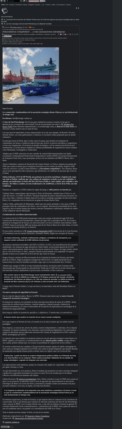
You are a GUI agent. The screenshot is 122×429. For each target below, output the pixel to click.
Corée (13, 40)
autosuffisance (39, 34)
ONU (31, 43)
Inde (20, 40)
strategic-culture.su (17, 27)
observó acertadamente (27, 379)
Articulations (18, 4)
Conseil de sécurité (47, 38)
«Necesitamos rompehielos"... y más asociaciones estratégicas (33, 31)
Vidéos (54, 4)
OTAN (23, 43)
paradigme (32, 34)
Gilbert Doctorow (13, 42)
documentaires (7, 17)
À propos (68, 4)
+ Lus (42, 4)
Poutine (20, 42)
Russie (6, 40)
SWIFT (38, 43)
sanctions (53, 34)
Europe (23, 38)
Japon (17, 40)
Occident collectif (62, 38)
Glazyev (6, 42)
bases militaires (29, 38)
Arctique (33, 40)
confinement (17, 38)
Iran (23, 40)
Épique (25, 4)
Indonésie (27, 40)
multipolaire (47, 34)
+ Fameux (48, 4)
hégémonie (7, 34)
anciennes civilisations (23, 34)
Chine (9, 40)
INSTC (27, 43)
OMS (34, 43)
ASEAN (20, 43)
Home (3, 4)
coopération (13, 34)
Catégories (31, 4)
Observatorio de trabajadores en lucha (29, 418)
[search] (12, 1)
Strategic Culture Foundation (38, 416)
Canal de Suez (38, 38)
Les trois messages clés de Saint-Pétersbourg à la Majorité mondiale (28, 24)
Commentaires (60, 4)
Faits (7, 4)
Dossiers (37, 4)
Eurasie (55, 38)
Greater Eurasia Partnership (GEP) (40, 231)
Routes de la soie (8, 38)
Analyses (12, 4)
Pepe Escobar (7, 36)
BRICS (6, 43)
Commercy (14, 43)
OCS (9, 43)
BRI (42, 43)
